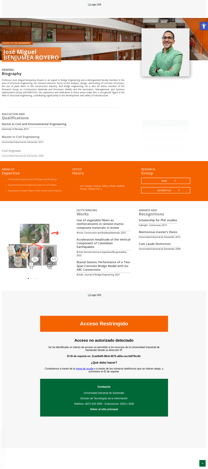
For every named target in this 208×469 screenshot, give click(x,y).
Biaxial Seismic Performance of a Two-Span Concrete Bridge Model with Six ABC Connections (104, 281)
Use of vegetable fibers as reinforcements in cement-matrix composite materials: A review (100, 239)
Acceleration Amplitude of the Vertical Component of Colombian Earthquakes (103, 261)
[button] (204, 26)
